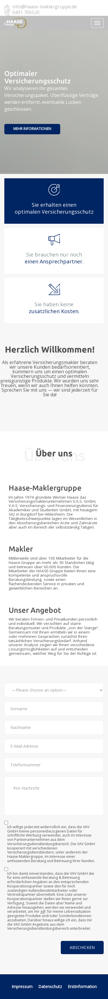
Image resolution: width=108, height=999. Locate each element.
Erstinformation (82, 986)
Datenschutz (50, 986)
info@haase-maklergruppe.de (44, 6)
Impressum (22, 986)
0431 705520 (25, 12)
